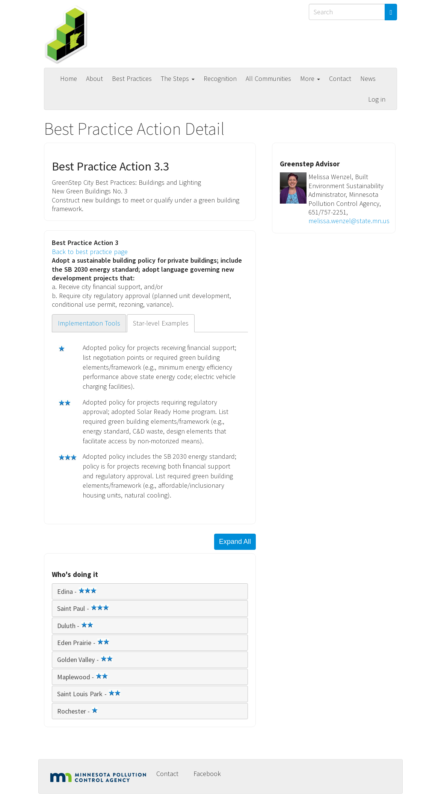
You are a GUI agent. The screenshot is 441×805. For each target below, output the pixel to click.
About (94, 78)
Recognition (220, 78)
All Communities (268, 78)
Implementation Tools (89, 323)
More (310, 78)
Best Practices (132, 78)
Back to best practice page (90, 251)
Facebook (207, 773)
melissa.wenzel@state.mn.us (349, 220)
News (368, 78)
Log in (376, 99)
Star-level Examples (161, 323)
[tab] (150, 591)
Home (68, 78)
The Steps (178, 78)
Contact (340, 78)
